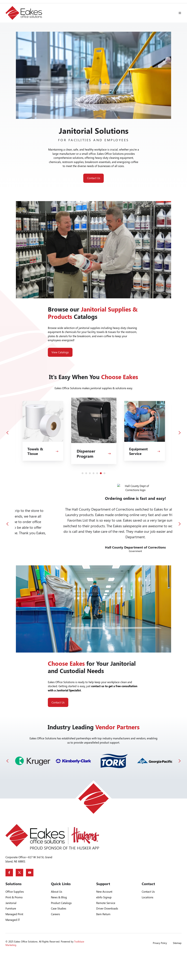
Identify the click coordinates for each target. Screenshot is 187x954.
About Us (56, 891)
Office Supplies (14, 891)
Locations (147, 897)
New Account (104, 891)
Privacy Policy (160, 942)
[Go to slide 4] (93, 473)
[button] (180, 13)
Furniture (10, 908)
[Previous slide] (7, 433)
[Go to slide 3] (90, 473)
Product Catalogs (61, 903)
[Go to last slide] (7, 524)
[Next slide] (180, 433)
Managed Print (14, 914)
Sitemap (177, 942)
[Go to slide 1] (82, 473)
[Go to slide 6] (101, 473)
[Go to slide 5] (97, 473)
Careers (55, 914)
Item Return (103, 914)
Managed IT (12, 920)
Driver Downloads (107, 908)
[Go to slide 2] (86, 473)
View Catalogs (60, 352)
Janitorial (10, 903)
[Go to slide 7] (104, 473)
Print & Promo (14, 897)
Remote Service (105, 903)
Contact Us (93, 178)
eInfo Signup (104, 897)
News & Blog (59, 897)
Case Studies (58, 908)
